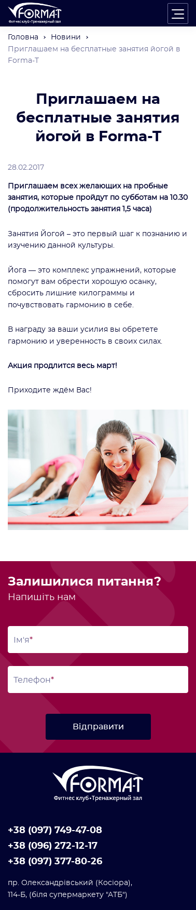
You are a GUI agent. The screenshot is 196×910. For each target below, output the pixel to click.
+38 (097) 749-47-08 (55, 830)
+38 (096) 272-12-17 (52, 846)
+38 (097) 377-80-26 (55, 861)
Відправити (98, 727)
